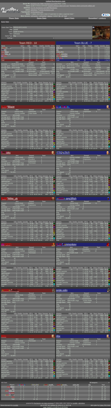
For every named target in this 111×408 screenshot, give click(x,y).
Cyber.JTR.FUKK (104, 405)
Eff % (53, 46)
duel (65, 16)
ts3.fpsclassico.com (37, 12)
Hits (35, 82)
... (48, 385)
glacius (50, 16)
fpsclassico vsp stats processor (44, 403)
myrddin (75, 403)
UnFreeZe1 (34, 16)
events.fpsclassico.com (46, 10)
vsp (41, 405)
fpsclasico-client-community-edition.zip (82, 6)
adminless (34, 10)
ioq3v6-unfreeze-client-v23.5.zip (58, 6)
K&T (22, 46)
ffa (59, 16)
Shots (40, 82)
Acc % (51, 82)
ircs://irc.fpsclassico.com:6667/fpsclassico (44, 8)
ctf (62, 16)
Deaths (41, 46)
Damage (46, 82)
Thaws (35, 46)
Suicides (48, 46)
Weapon (4, 82)
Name (3, 46)
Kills (29, 46)
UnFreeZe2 (42, 16)
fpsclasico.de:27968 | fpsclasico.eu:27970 (44, 4)
